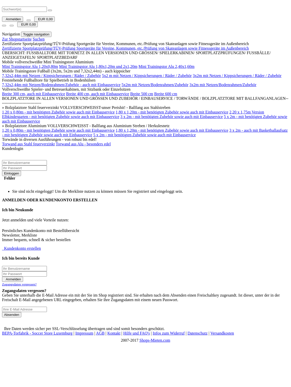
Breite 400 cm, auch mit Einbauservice (97, 94)
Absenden (11, 315)
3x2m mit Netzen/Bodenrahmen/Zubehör (222, 85)
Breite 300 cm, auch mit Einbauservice (33, 94)
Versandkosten (222, 333)
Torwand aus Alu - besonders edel (83, 144)
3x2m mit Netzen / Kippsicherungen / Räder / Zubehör (237, 75)
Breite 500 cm (141, 94)
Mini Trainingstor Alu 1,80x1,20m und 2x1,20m (98, 66)
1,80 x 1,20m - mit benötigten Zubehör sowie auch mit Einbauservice (172, 112)
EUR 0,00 (44, 19)
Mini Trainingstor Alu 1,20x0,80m (30, 66)
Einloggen (11, 173)
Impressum (84, 333)
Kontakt (114, 333)
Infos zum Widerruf (169, 333)
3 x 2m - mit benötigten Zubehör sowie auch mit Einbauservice (171, 116)
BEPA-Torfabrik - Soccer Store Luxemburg (37, 333)
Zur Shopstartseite (17, 39)
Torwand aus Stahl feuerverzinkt (28, 144)
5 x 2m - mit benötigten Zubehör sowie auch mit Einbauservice (144, 135)
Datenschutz (198, 333)
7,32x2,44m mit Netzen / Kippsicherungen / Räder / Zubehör (51, 75)
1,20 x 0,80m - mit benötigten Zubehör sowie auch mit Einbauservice (58, 112)
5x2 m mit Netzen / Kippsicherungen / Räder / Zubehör (147, 75)
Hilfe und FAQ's (136, 333)
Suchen (39, 39)
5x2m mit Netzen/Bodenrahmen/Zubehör (154, 85)
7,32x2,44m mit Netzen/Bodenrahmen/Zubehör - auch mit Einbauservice (61, 85)
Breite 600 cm (165, 94)
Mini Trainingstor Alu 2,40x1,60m (166, 66)
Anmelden (12, 19)
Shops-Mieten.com (154, 340)
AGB (100, 333)
